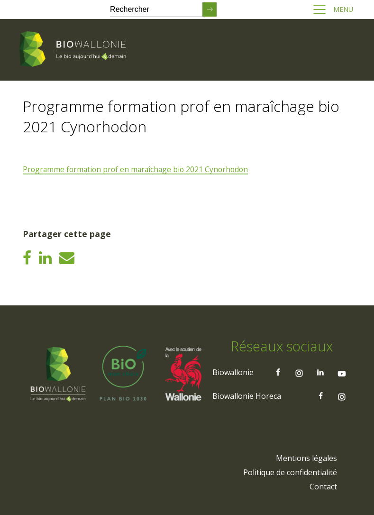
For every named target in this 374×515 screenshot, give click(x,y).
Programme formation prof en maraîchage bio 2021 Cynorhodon (138, 169)
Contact (323, 486)
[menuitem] (306, 458)
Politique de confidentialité (290, 472)
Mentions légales (306, 457)
